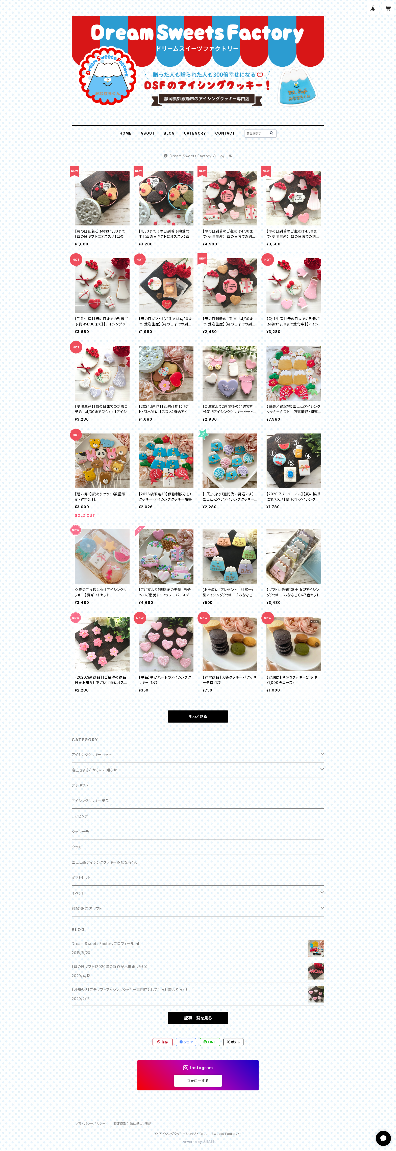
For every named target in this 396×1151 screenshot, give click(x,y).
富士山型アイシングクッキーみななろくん (104, 862)
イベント (78, 893)
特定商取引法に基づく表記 (133, 1124)
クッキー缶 (80, 831)
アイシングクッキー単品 (90, 801)
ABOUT (147, 133)
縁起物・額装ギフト (87, 908)
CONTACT (225, 133)
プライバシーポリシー (91, 1124)
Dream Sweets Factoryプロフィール (198, 156)
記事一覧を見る (198, 1017)
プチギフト (80, 785)
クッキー (78, 847)
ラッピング (80, 816)
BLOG (169, 133)
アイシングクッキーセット (91, 754)
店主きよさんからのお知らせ (94, 770)
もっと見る (198, 716)
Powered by (198, 1142)
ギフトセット (81, 878)
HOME (125, 133)
